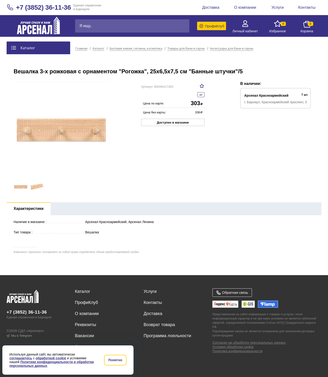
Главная (81, 48)
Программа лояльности (167, 335)
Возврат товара (159, 324)
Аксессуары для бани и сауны (231, 48)
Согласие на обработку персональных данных (249, 342)
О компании (87, 313)
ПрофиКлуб (86, 302)
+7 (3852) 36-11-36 (43, 7)
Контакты (153, 302)
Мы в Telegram (19, 335)
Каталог (98, 48)
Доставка (153, 313)
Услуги (150, 291)
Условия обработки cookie (233, 347)
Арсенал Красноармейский (266, 95)
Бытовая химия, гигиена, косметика (135, 48)
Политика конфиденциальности (237, 351)
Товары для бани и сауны (186, 48)
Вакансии (84, 335)
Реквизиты (85, 324)
